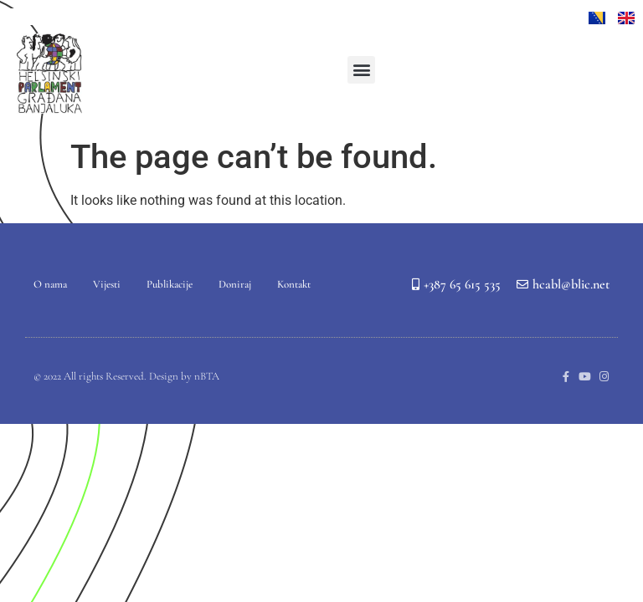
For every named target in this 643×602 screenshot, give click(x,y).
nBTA (206, 376)
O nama (50, 284)
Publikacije (170, 284)
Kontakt (294, 284)
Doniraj (235, 284)
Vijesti (107, 284)
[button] (361, 70)
